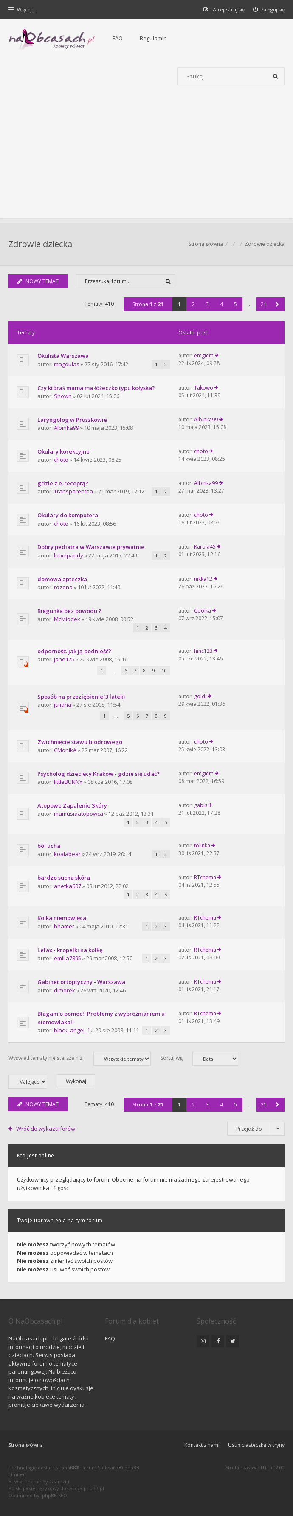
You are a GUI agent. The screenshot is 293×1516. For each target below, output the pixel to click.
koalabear (67, 854)
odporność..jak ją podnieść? (74, 651)
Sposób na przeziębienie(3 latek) (81, 696)
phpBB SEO (54, 1495)
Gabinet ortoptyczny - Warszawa (81, 982)
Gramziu (59, 1481)
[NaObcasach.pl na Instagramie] (203, 1341)
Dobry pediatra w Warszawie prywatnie (90, 547)
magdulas (66, 364)
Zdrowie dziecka (40, 244)
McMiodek (67, 619)
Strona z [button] (147, 304)
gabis (200, 805)
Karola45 (205, 546)
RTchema (205, 877)
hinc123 (203, 651)
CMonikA (65, 750)
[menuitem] (269, 9)
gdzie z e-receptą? (62, 483)
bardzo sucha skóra (63, 877)
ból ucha (48, 846)
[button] (277, 304)
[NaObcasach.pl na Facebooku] (217, 1341)
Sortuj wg (199, 1059)
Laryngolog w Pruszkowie (72, 420)
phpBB (68, 1467)
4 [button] (221, 304)
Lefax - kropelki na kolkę (69, 950)
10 (164, 670)
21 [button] (264, 304)
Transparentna (73, 491)
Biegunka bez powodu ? (69, 611)
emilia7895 (67, 958)
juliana (62, 704)
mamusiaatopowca (78, 813)
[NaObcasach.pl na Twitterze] (232, 1341)
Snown (63, 396)
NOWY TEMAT (38, 281)
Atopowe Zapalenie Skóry (72, 805)
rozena (63, 587)
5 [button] (235, 304)
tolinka (202, 845)
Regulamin (153, 38)
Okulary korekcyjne (63, 451)
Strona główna (25, 1445)
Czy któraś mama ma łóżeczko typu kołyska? (96, 388)
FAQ (118, 38)
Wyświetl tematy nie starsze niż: (79, 1059)
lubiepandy (68, 555)
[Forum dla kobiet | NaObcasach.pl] (52, 39)
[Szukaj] (275, 76)
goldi (200, 696)
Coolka (202, 610)
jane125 (64, 659)
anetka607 (67, 886)
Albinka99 (66, 428)
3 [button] (207, 304)
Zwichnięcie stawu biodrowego (79, 742)
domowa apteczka (62, 579)
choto (61, 459)
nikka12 (203, 578)
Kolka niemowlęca (61, 918)
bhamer (64, 926)
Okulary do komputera (67, 515)
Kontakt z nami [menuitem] (202, 1445)
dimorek (64, 990)
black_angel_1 (72, 1030)
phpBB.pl (94, 1488)
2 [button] (193, 304)
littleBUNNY (68, 782)
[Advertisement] (146, 159)
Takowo (203, 387)
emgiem (204, 355)
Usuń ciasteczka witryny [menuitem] (256, 1445)
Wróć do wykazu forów (45, 1128)
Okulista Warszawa (63, 355)
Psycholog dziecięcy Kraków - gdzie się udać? (98, 774)
